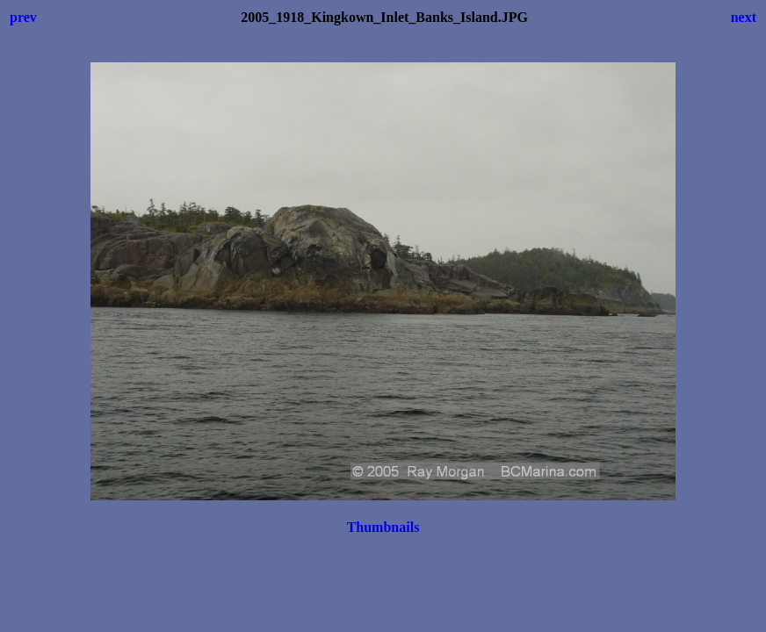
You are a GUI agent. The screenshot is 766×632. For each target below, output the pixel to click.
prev (23, 17)
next (743, 17)
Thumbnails (383, 527)
